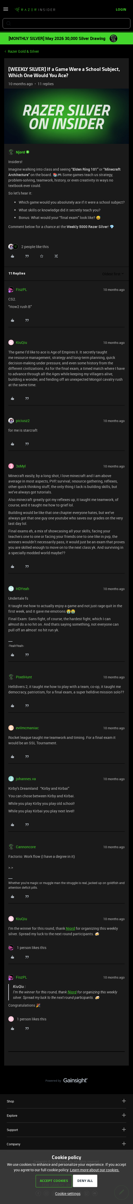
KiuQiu (21, 342)
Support (66, 1129)
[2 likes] (28, 246)
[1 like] (27, 947)
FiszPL (21, 289)
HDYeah (22, 588)
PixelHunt (24, 676)
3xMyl (21, 466)
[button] (6, 10)
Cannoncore (26, 846)
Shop (66, 1101)
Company (66, 1144)
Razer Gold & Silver (23, 51)
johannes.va (26, 778)
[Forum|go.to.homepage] (35, 10)
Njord (20, 152)
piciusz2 (23, 420)
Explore (66, 1115)
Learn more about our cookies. (94, 1169)
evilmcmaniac (27, 727)
